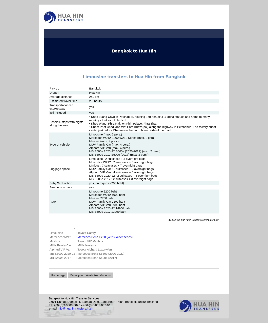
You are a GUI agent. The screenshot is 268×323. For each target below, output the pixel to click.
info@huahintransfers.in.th (75, 308)
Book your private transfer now (90, 275)
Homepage (58, 275)
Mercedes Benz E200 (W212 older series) (104, 237)
